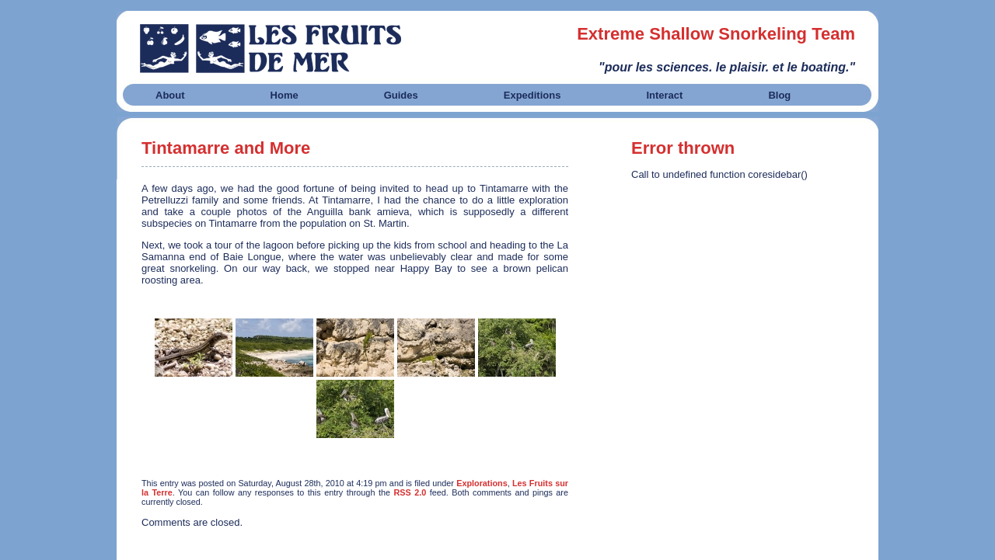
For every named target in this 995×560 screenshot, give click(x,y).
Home (284, 95)
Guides (401, 95)
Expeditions (532, 95)
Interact (664, 95)
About (170, 95)
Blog (779, 95)
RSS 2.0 (409, 492)
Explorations (482, 483)
